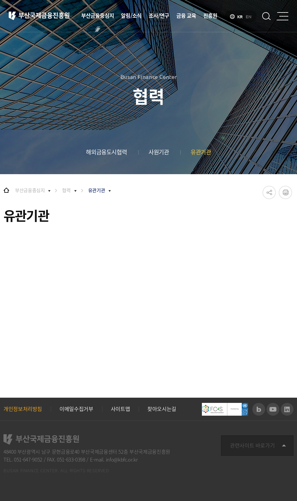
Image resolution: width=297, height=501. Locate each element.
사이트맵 (120, 409)
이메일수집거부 (76, 409)
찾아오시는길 (161, 409)
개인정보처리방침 (22, 409)
